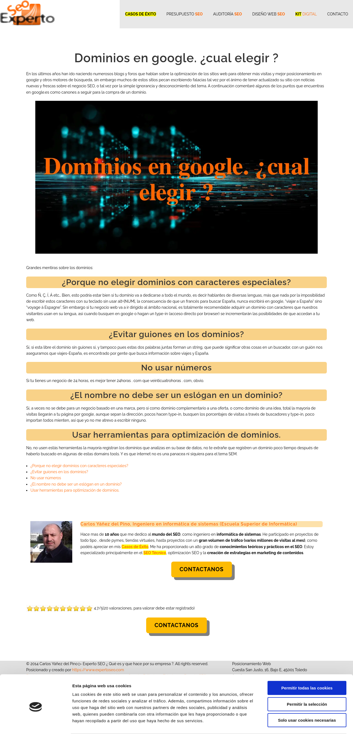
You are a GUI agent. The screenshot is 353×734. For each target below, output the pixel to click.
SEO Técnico (154, 553)
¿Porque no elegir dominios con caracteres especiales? (79, 466)
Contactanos (202, 569)
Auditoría (225, 14)
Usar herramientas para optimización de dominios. (74, 490)
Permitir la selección (307, 683)
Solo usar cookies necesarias (307, 699)
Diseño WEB (266, 14)
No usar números (45, 478)
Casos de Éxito (135, 547)
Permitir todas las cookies (307, 666)
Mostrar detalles (296, 723)
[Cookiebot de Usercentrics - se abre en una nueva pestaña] (36, 723)
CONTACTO (337, 14)
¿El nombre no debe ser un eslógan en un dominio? (76, 484)
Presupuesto (181, 14)
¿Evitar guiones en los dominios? (59, 472)
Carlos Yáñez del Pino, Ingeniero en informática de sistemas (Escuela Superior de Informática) (190, 524)
